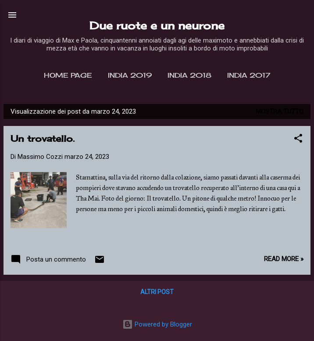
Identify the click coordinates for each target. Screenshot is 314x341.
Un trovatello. (43, 138)
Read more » (283, 259)
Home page (68, 75)
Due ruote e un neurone (157, 25)
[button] (298, 140)
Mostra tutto (279, 111)
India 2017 (248, 75)
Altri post (157, 291)
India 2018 (189, 75)
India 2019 (130, 75)
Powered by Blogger (157, 324)
